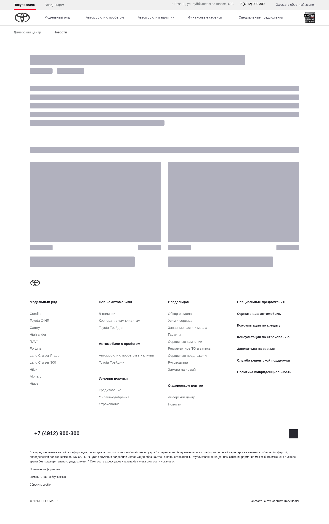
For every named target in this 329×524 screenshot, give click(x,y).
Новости (60, 32)
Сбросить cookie (40, 484)
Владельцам (54, 5)
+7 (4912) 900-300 (251, 4)
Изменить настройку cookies (48, 476)
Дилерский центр (27, 32)
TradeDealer (291, 501)
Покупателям (25, 5)
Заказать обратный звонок (295, 4)
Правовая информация (45, 469)
